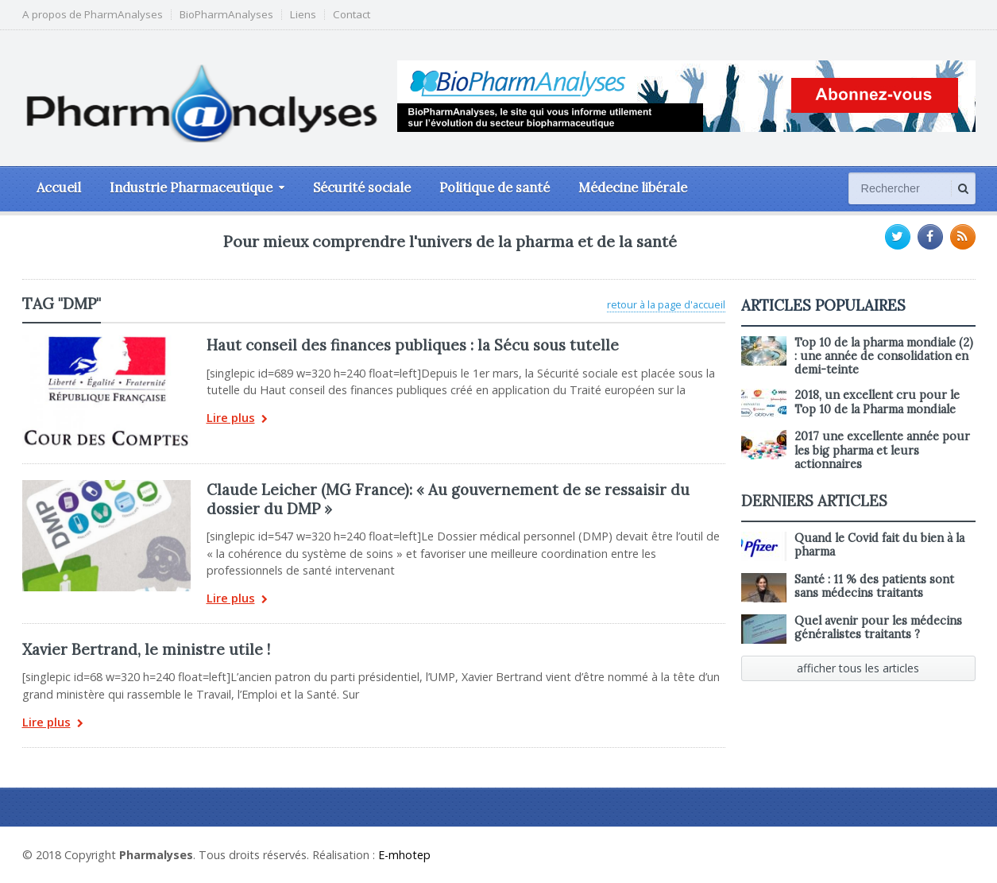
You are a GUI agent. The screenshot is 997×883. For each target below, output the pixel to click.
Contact (351, 15)
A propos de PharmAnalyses (92, 15)
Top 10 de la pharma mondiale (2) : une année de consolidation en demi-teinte (883, 356)
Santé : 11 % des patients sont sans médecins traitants (874, 586)
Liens (303, 15)
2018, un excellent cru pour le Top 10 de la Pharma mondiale (877, 402)
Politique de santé (494, 187)
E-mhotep (404, 854)
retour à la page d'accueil (666, 304)
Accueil (59, 187)
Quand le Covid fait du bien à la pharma (879, 545)
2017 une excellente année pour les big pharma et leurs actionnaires (882, 450)
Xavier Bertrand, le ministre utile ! (146, 649)
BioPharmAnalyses (226, 15)
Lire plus (237, 419)
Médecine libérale (632, 187)
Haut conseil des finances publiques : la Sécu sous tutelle (413, 344)
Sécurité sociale (362, 187)
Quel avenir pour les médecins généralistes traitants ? (878, 627)
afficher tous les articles (858, 668)
